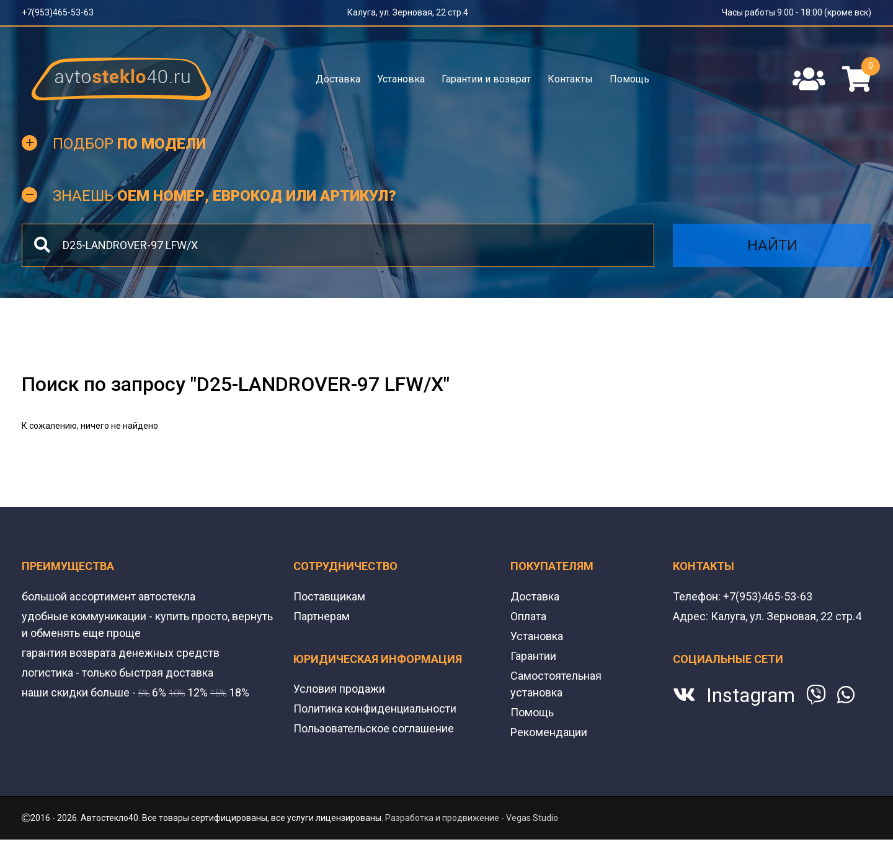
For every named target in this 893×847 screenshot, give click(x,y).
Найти (772, 245)
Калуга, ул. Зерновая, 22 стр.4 (407, 12)
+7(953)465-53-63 (58, 12)
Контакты (570, 79)
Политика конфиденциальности (374, 708)
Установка (401, 79)
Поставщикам (329, 596)
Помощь (629, 79)
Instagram (750, 695)
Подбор (129, 143)
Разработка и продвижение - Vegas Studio (471, 818)
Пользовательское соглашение (373, 728)
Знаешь (224, 195)
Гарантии (533, 655)
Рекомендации (548, 732)
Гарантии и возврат (486, 79)
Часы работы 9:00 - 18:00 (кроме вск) (796, 12)
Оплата (528, 616)
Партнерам (321, 616)
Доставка (338, 79)
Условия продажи (339, 688)
